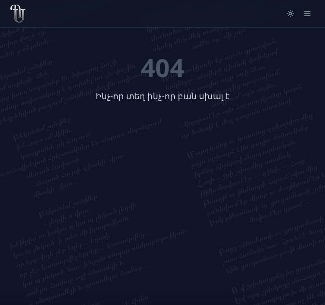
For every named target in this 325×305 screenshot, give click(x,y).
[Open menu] (307, 13)
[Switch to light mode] (290, 13)
